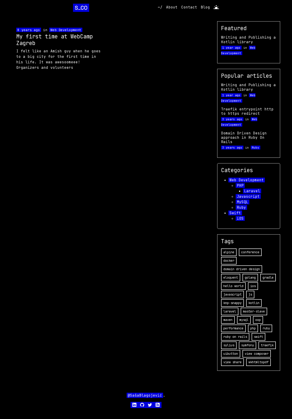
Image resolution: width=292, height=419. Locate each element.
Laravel (252, 191)
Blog (205, 7)
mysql (243, 320)
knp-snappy (232, 303)
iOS (240, 218)
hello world (233, 286)
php (253, 328)
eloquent (230, 277)
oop (258, 320)
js (250, 294)
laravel (229, 311)
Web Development (65, 30)
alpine (228, 252)
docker (228, 261)
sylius (228, 345)
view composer (257, 354)
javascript (232, 294)
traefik (267, 345)
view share (232, 362)
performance (233, 328)
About (171, 7)
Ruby (255, 147)
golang (250, 277)
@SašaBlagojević (145, 395)
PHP (240, 185)
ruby (266, 328)
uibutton (230, 354)
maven (227, 320)
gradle (268, 277)
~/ (160, 7)
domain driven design (241, 269)
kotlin (253, 303)
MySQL (242, 202)
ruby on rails (235, 337)
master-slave (254, 311)
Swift (235, 213)
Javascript (248, 196)
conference (250, 252)
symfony (247, 345)
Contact (189, 7)
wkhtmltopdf (258, 362)
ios (253, 286)
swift (258, 337)
